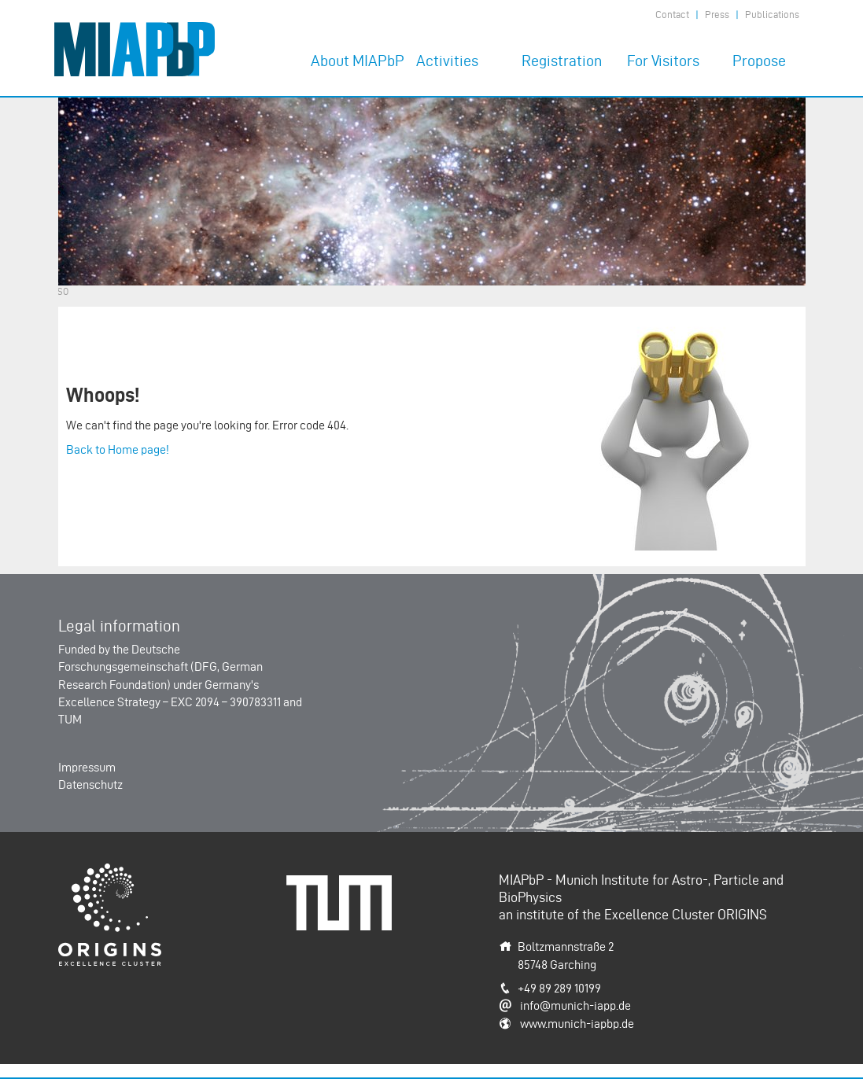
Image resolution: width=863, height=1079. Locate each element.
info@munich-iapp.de (575, 1005)
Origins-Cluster (97, 871)
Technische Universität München (344, 892)
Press (717, 14)
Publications (772, 14)
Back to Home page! (117, 449)
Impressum (87, 767)
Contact (672, 14)
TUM (70, 719)
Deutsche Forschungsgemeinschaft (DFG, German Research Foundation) (160, 667)
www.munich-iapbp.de (577, 1023)
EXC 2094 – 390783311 (226, 702)
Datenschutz (90, 784)
